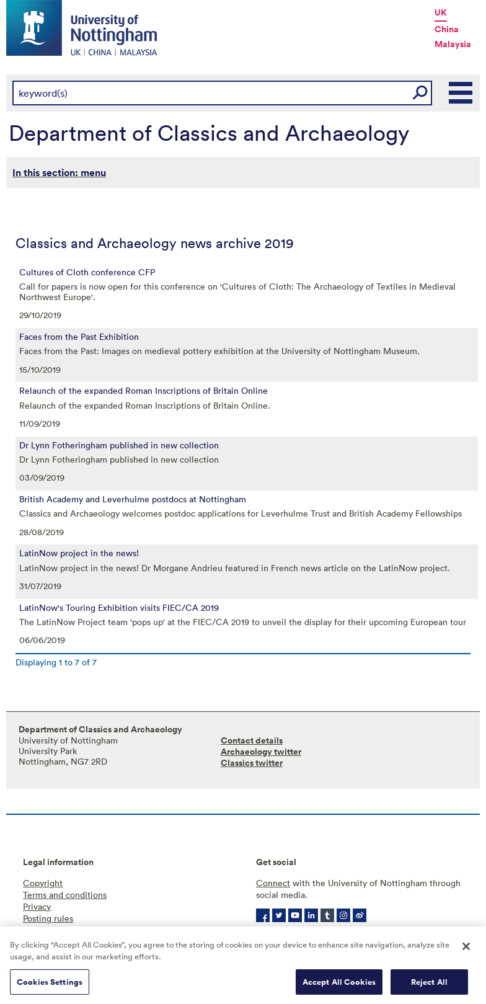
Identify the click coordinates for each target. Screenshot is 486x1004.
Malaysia (453, 44)
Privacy (37, 906)
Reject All (429, 986)
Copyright (43, 883)
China (447, 29)
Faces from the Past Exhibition (79, 337)
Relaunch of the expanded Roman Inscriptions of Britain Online (143, 391)
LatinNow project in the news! (79, 553)
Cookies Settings (49, 986)
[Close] (466, 950)
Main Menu (461, 93)
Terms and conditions (65, 894)
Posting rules (48, 918)
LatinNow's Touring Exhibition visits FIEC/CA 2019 (119, 608)
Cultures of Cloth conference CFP (87, 272)
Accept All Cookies (339, 986)
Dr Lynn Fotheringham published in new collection (119, 445)
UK (441, 12)
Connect (273, 883)
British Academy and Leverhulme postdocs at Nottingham (132, 499)
